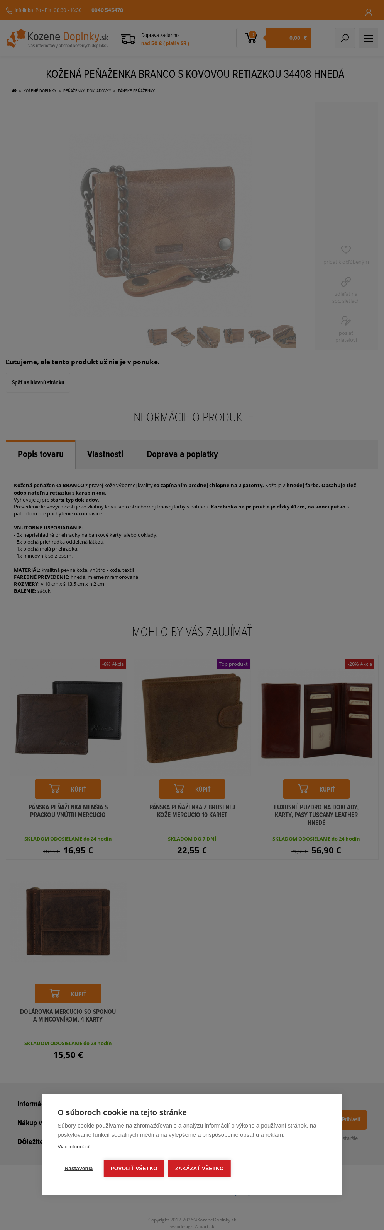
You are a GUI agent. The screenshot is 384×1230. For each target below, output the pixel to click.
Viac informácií (74, 1147)
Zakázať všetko (199, 1168)
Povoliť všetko (134, 1168)
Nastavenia (78, 1168)
